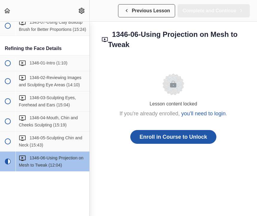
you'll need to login (203, 114)
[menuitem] (81, 10)
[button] (7, 10)
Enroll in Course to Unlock (173, 137)
